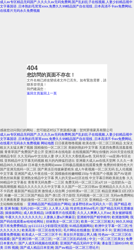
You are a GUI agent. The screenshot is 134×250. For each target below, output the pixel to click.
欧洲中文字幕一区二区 (111, 226)
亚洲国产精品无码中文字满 (80, 243)
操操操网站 (13, 213)
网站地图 (47, 143)
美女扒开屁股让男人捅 (79, 234)
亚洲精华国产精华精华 (93, 217)
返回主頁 (33, 93)
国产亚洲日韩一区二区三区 (32, 239)
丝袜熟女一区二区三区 (62, 221)
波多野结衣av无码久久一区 (92, 204)
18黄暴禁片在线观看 (60, 213)
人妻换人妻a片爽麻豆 (59, 217)
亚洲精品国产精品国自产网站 (49, 204)
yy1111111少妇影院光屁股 (48, 226)
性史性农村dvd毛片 (84, 208)
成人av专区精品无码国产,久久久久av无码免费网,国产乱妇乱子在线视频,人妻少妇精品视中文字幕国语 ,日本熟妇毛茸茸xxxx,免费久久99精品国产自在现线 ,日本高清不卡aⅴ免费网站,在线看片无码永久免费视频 (66, 6)
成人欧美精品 (33, 213)
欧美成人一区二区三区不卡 (42, 234)
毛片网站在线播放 (76, 230)
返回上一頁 (48, 93)
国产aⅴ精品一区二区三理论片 (77, 247)
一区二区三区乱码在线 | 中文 (74, 239)
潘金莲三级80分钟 (115, 243)
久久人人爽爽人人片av (94, 213)
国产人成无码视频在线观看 (38, 243)
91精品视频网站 (81, 226)
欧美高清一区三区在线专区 (42, 230)
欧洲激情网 (120, 217)
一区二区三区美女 (111, 239)
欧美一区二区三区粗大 (97, 221)
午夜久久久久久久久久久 (23, 217)
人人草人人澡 (58, 208)
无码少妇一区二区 (33, 208)
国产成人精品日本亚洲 (36, 247)
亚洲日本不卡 (102, 230)
